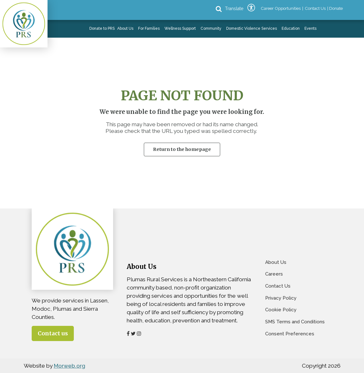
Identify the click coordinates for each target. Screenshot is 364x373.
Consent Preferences (289, 334)
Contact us (53, 333)
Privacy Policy (281, 298)
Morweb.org (69, 366)
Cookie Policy (281, 310)
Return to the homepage (182, 149)
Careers (274, 274)
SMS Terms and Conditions (295, 322)
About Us (275, 262)
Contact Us (278, 286)
